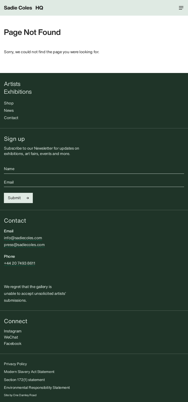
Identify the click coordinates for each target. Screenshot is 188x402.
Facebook (12, 343)
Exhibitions (18, 92)
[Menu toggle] (181, 8)
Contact (11, 118)
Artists (12, 84)
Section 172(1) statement (24, 379)
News (8, 110)
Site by (20, 395)
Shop (8, 103)
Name (9, 169)
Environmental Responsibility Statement (37, 387)
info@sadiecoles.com (23, 238)
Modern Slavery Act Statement (29, 371)
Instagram (13, 331)
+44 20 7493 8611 (19, 263)
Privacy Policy (15, 363)
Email (9, 182)
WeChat (11, 337)
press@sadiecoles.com (24, 244)
